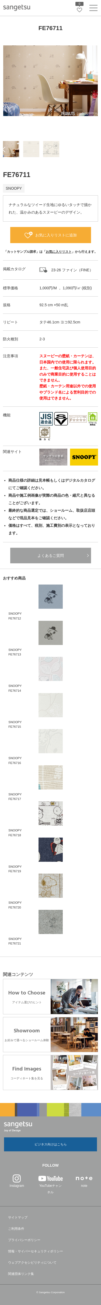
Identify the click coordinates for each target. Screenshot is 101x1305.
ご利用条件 (16, 1229)
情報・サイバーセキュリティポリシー (35, 1251)
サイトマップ (17, 1217)
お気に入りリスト (59, 252)
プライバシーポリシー (24, 1240)
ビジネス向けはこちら (50, 1144)
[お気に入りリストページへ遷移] (79, 10)
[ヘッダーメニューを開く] (93, 9)
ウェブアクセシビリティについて (32, 1262)
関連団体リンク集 (21, 1274)
